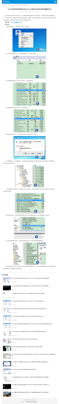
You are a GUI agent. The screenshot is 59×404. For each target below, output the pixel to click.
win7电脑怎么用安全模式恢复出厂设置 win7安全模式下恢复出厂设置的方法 (30, 384)
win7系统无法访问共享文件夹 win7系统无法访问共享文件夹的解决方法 (29, 308)
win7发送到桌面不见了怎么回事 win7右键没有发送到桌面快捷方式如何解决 (30, 377)
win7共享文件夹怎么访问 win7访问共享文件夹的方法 (25, 339)
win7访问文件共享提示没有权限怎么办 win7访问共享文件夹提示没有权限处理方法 (32, 323)
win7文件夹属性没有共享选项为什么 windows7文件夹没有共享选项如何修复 (30, 278)
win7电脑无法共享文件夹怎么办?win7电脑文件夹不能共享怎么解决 (28, 293)
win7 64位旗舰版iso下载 (16, 22)
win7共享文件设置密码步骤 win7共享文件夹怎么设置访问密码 (27, 346)
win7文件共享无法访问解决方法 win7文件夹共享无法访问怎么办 (27, 316)
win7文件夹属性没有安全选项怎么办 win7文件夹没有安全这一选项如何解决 (30, 286)
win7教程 (13, 5)
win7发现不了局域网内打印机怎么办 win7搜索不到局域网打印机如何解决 (30, 362)
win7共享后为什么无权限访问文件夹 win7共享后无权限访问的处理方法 (29, 331)
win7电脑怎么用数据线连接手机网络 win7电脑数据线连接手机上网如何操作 (30, 392)
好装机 (9, 5)
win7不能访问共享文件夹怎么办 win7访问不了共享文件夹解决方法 (28, 301)
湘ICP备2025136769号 (31, 401)
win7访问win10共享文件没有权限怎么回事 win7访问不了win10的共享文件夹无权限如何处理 (34, 355)
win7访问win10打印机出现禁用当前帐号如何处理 (24, 369)
